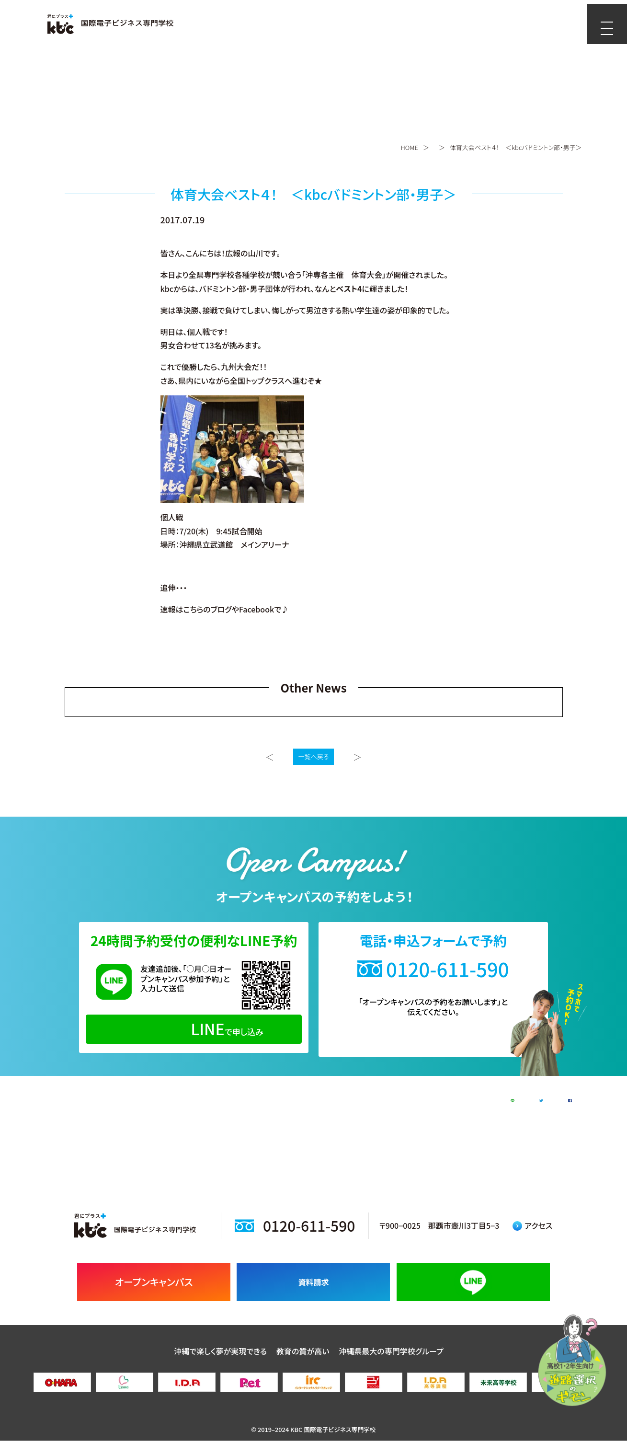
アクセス (532, 1240)
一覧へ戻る (313, 756)
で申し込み (193, 1028)
